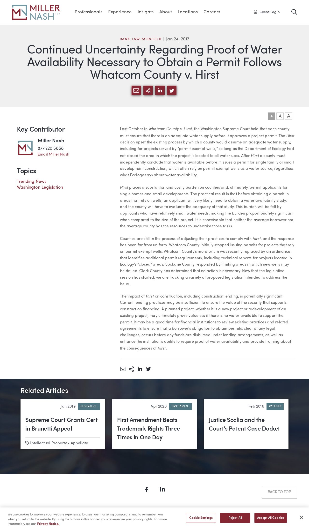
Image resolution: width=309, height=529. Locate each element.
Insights (146, 12)
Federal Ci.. (89, 406)
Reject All (235, 520)
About (165, 12)
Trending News (31, 181)
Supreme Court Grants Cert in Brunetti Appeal (61, 424)
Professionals (88, 12)
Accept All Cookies (270, 520)
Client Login (267, 12)
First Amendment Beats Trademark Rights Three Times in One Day (148, 429)
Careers (212, 12)
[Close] (301, 520)
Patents (275, 406)
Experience (120, 12)
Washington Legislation (40, 187)
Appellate (79, 443)
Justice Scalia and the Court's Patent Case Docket (244, 424)
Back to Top (279, 492)
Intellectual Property (48, 443)
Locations (188, 12)
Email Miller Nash (53, 154)
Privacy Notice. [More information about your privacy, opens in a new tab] (48, 526)
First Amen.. (180, 406)
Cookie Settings (201, 520)
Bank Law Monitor (141, 39)
